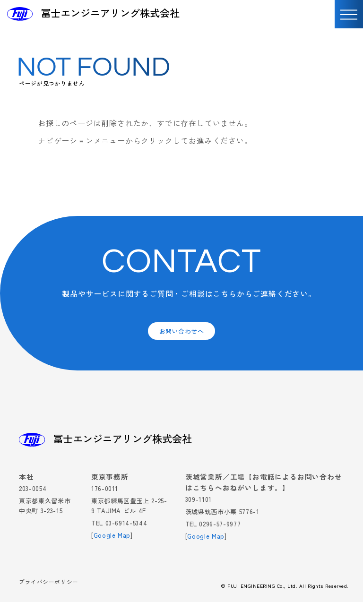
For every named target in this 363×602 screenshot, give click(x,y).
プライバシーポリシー (48, 582)
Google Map (112, 535)
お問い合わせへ (181, 331)
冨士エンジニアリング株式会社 (110, 13)
